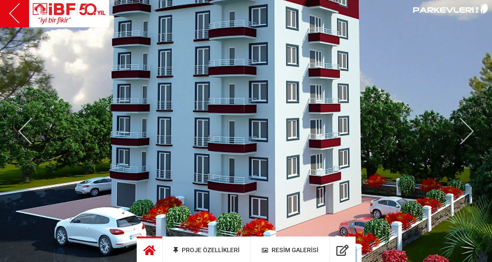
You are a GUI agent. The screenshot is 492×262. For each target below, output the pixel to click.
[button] (25, 131)
